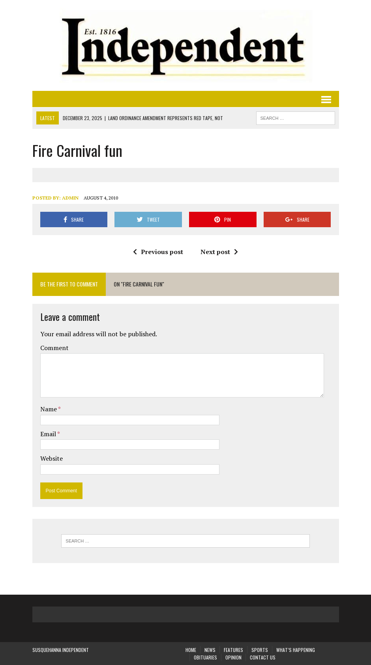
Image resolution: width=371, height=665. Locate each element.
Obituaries (205, 657)
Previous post (158, 251)
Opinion (233, 657)
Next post (219, 251)
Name (49, 409)
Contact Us (262, 657)
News (209, 649)
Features (233, 649)
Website (51, 458)
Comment (54, 347)
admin (70, 198)
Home (191, 649)
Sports (259, 649)
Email (48, 434)
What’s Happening (295, 649)
